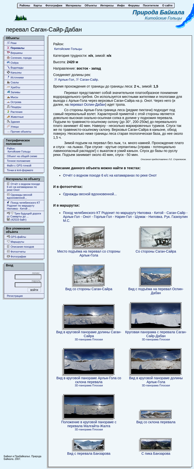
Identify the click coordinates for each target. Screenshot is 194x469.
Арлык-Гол (66, 79)
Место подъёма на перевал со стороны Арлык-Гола (88, 253)
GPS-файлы (16, 236)
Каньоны (14, 72)
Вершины (15, 52)
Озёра (12, 62)
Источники (15, 77)
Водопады (15, 67)
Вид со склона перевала (156, 422)
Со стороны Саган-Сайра (156, 251)
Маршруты (15, 241)
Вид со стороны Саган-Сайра (88, 289)
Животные (15, 116)
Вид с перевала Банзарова (89, 453)
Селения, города (19, 57)
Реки (11, 43)
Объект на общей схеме (22, 156)
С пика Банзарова (156, 453)
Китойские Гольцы (164, 18)
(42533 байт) (16, 219)
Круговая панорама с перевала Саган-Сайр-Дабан (155, 334)
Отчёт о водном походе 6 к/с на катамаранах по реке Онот (23, 186)
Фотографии (16, 256)
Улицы (13, 126)
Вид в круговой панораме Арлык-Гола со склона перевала (88, 380)
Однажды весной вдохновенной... (19, 196)
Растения (14, 111)
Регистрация (15, 295)
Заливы (13, 92)
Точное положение (18, 160)
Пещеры (14, 106)
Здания (13, 121)
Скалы (13, 82)
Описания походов (20, 246)
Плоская (97, 339)
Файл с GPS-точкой (19, 165)
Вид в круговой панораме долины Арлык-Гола (156, 380)
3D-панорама (83, 339)
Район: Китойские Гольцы (19, 150)
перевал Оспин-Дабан (87, 104)
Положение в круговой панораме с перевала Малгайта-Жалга (88, 424)
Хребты (13, 87)
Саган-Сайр (89, 79)
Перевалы (15, 47)
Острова (14, 102)
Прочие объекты (19, 131)
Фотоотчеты (16, 251)
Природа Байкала (158, 12)
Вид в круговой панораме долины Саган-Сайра (88, 334)
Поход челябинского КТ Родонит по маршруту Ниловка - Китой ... (23, 205)
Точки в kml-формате (20, 170)
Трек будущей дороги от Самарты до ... (24, 215)
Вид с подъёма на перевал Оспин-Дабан (155, 291)
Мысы (12, 97)
